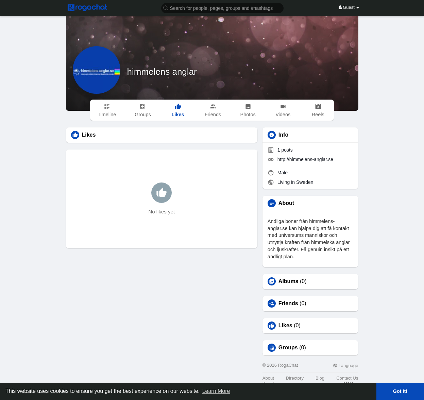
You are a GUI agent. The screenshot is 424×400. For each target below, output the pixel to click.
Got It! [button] (400, 391)
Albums (288, 281)
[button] (222, 7)
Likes (285, 325)
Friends (288, 303)
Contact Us (347, 378)
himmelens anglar (162, 72)
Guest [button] (349, 7)
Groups (288, 347)
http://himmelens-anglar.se (305, 159)
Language (345, 365)
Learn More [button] (216, 391)
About (268, 378)
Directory (295, 378)
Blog (320, 378)
